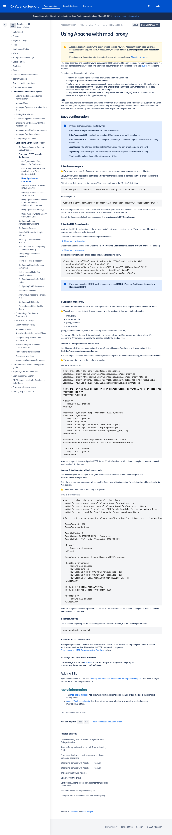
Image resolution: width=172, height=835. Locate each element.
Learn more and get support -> (126, 16)
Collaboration (19, 62)
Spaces (16, 36)
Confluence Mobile (21, 49)
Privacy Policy (111, 827)
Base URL (88, 662)
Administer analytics (25, 356)
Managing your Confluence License (31, 130)
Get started (18, 32)
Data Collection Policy (25, 325)
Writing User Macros (25, 114)
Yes (80, 722)
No (86, 722)
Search (149, 6)
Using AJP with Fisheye (71, 778)
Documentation (51, 6)
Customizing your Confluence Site (30, 119)
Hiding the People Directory (30, 261)
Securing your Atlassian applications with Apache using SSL (115, 679)
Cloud (135, 25)
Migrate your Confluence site (25, 372)
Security (139, 827)
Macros (16, 53)
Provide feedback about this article (107, 722)
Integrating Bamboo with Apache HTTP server (81, 763)
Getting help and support (24, 391)
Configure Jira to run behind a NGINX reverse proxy (83, 795)
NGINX (144, 66)
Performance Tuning (25, 320)
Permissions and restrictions (25, 74)
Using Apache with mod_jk (33, 210)
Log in (157, 6)
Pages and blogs (20, 40)
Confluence (74, 812)
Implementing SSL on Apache (73, 773)
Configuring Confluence (26, 138)
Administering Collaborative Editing (31, 333)
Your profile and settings (23, 57)
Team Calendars (20, 79)
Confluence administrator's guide (27, 92)
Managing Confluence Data (28, 134)
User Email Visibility (27, 291)
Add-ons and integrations (24, 83)
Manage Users (22, 103)
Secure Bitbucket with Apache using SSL (78, 791)
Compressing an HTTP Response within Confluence (83, 650)
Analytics (17, 66)
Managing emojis (23, 329)
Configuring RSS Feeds (29, 302)
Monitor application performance (30, 360)
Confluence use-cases (22, 87)
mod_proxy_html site (79, 695)
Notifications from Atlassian (28, 352)
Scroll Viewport (87, 812)
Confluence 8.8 (23, 24)
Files (15, 45)
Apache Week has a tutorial (78, 701)
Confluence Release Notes (24, 387)
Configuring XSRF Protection (31, 286)
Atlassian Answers (139, 57)
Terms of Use (127, 827)
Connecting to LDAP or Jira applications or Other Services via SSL (33, 171)
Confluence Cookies (27, 228)
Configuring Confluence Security (30, 143)
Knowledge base (70, 6)
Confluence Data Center (23, 376)
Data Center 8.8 (150, 24)
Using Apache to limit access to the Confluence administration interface (34, 203)
